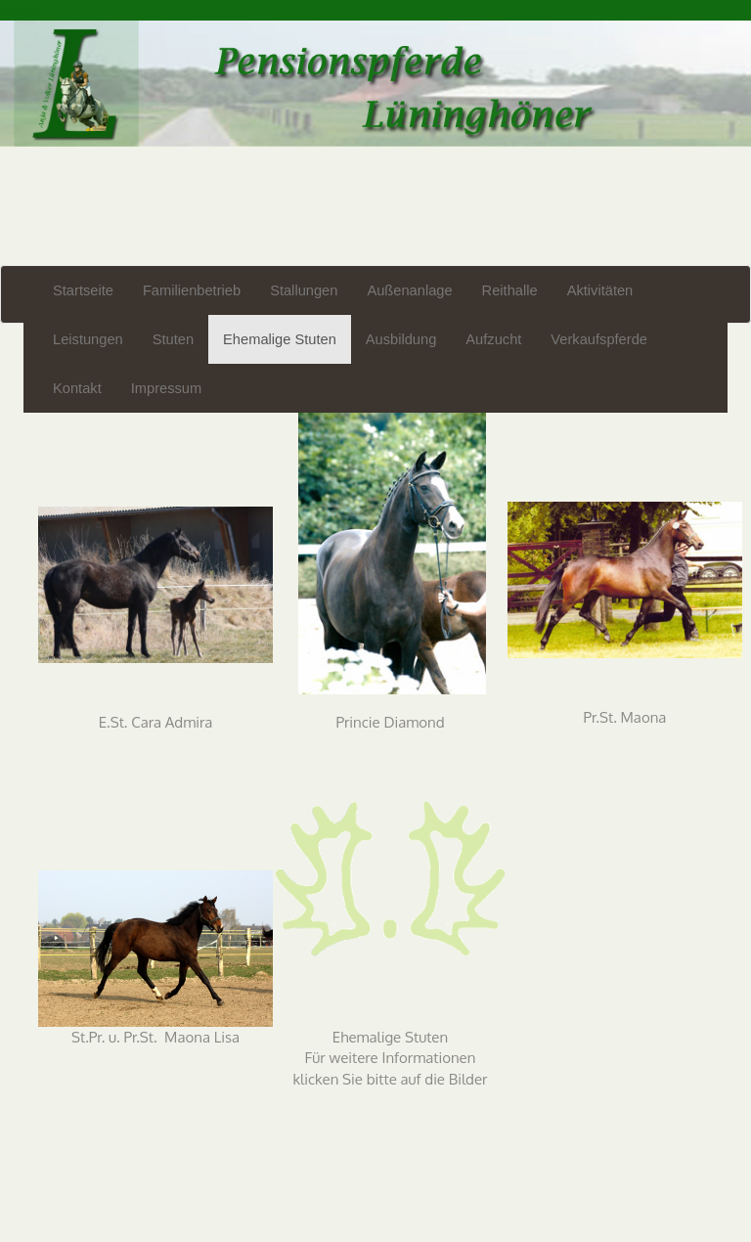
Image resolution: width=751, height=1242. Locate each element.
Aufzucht (493, 339)
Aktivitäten (600, 290)
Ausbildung (401, 339)
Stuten (173, 339)
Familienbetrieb (192, 290)
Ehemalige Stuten (279, 339)
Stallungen (303, 290)
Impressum (166, 388)
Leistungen (88, 339)
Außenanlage (409, 290)
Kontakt (77, 388)
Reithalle (510, 290)
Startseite (83, 290)
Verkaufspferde (599, 339)
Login (18, 10)
